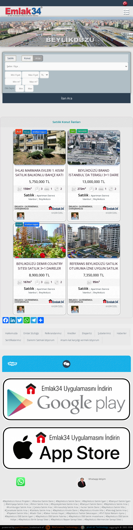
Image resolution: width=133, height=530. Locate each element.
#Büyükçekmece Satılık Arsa (64, 504)
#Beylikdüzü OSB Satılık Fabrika (51, 516)
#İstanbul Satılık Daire (42, 501)
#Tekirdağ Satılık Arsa (116, 510)
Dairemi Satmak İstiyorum (40, 340)
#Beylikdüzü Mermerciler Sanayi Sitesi (102, 519)
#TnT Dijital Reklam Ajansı (111, 513)
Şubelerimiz (104, 333)
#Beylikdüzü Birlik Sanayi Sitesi (33, 519)
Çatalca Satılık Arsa (42, 507)
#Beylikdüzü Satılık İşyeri (94, 501)
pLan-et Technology (94, 527)
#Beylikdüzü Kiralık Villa (91, 510)
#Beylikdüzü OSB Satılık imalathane (86, 516)
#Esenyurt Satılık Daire (91, 504)
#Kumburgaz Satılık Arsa (19, 507)
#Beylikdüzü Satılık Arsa (115, 504)
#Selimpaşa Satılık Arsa (17, 504)
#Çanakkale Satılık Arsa (16, 510)
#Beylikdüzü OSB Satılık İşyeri (19, 516)
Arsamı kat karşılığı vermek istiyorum (79, 340)
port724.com (21, 527)
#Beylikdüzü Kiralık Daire (65, 510)
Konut (27, 58)
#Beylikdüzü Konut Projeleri (16, 501)
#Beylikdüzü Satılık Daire (68, 501)
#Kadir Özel (35, 513)
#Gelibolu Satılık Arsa (40, 510)
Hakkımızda (11, 333)
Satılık (10, 58)
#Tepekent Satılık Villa (17, 513)
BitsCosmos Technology (62, 527)
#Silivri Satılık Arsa (39, 504)
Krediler (71, 333)
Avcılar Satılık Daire (89, 507)
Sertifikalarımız (13, 340)
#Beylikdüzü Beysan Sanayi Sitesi (66, 519)
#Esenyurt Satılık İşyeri (119, 501)
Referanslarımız (53, 333)
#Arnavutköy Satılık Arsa (66, 507)
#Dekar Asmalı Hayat (54, 513)
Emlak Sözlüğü (31, 333)
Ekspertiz (87, 333)
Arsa (37, 58)
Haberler (122, 333)
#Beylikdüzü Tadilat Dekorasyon (81, 513)
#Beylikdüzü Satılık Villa (113, 507)
